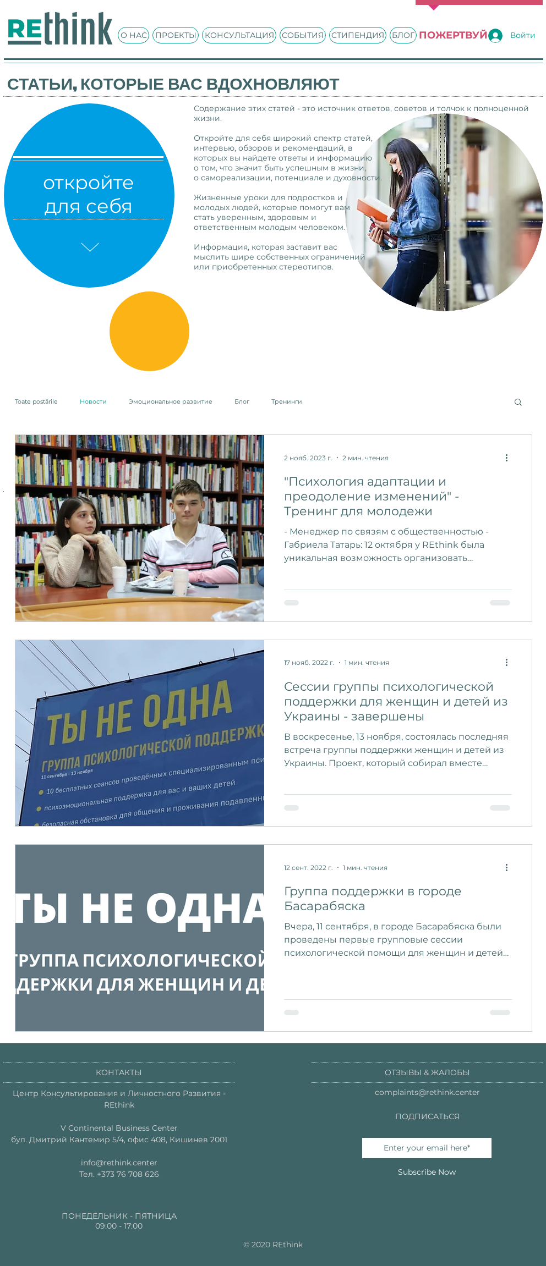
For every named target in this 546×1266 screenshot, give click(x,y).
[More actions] (510, 457)
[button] (518, 403)
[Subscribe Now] (427, 1172)
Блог (241, 401)
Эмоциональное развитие (170, 401)
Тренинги (286, 401)
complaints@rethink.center (427, 1092)
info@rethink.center (119, 1163)
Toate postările (36, 401)
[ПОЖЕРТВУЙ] (453, 35)
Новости (93, 401)
